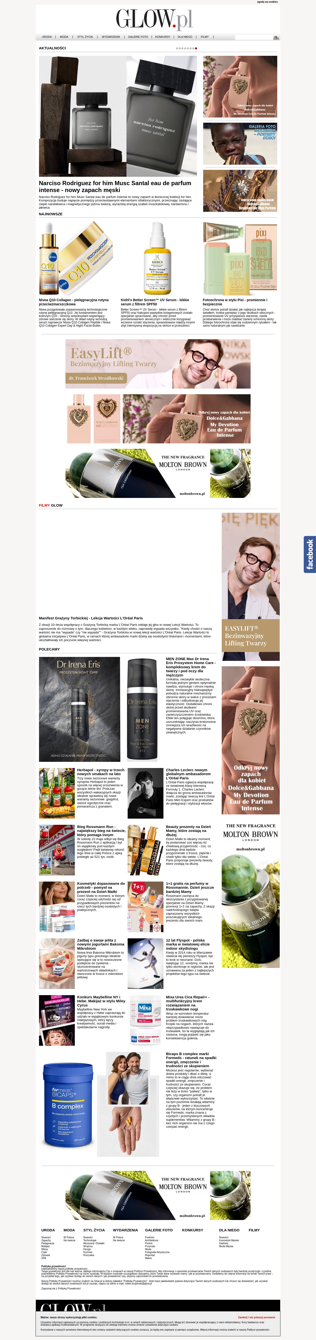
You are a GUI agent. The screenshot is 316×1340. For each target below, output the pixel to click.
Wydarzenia (111, 37)
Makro (148, 1258)
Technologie (90, 1240)
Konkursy (163, 37)
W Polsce (69, 1237)
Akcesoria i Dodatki (94, 1243)
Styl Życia (85, 37)
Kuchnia (87, 1252)
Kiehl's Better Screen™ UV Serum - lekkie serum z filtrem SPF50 (155, 302)
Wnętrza (88, 1246)
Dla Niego (185, 37)
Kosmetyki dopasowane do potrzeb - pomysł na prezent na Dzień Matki (101, 887)
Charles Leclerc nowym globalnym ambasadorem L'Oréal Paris (188, 774)
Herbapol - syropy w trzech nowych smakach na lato (101, 772)
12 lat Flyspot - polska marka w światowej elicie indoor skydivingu (188, 944)
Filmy (205, 37)
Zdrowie (45, 1255)
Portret (149, 1243)
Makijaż (45, 1246)
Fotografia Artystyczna (157, 1252)
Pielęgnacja (47, 1243)
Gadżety (223, 1243)
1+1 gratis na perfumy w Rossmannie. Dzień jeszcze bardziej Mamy (190, 887)
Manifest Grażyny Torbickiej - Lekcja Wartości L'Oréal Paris (91, 618)
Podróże (149, 1237)
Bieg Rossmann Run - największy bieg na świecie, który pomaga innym (101, 831)
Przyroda (150, 1246)
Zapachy (46, 1240)
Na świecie (70, 1240)
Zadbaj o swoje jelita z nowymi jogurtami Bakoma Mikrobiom (100, 944)
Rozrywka (88, 1255)
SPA (43, 1258)
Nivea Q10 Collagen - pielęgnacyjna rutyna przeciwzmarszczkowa (74, 302)
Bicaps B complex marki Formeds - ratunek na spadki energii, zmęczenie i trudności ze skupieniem (191, 1060)
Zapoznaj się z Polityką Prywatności (61, 1288)
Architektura (151, 1240)
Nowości (46, 1237)
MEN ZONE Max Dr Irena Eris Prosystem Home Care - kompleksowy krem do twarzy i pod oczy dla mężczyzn (191, 667)
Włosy (44, 1249)
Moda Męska (226, 1246)
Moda (64, 37)
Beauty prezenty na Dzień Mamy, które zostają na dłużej (188, 831)
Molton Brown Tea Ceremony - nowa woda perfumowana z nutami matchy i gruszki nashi (103, 187)
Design (87, 1249)
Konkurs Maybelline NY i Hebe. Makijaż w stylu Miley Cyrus (101, 1001)
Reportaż (150, 1255)
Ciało (44, 1252)
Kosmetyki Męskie (229, 1240)
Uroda (47, 37)
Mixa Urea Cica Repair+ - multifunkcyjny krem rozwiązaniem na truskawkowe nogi (187, 1003)
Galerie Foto (138, 37)
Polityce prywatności (258, 1329)
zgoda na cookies (267, 1)
